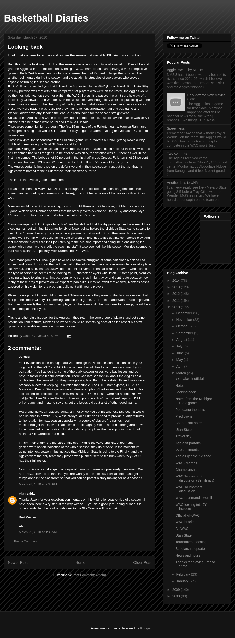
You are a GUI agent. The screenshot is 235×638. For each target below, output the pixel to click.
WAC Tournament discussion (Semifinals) (195, 478)
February (183, 574)
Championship (187, 470)
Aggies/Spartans (188, 443)
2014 (176, 280)
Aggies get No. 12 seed (193, 456)
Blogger (145, 628)
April (180, 366)
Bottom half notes (189, 423)
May (180, 360)
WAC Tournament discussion (189, 489)
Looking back (186, 392)
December (184, 313)
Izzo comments (187, 450)
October (182, 326)
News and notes (188, 555)
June (180, 353)
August (182, 340)
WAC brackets (186, 522)
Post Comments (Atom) (89, 575)
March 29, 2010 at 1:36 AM (38, 532)
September (185, 333)
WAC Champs (186, 463)
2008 (176, 596)
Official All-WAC (188, 515)
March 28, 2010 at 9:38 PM (38, 484)
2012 (176, 294)
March (181, 373)
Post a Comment (26, 541)
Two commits (177, 153)
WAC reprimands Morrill (194, 498)
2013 (176, 287)
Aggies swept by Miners (185, 70)
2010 (176, 307)
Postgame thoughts (190, 409)
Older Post (142, 563)
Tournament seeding (191, 542)
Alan (22, 493)
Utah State (184, 430)
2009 (176, 590)
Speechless (176, 128)
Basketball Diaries (46, 18)
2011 (176, 301)
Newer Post (18, 563)
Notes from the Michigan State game (194, 401)
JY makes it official (190, 379)
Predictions (184, 416)
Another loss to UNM (183, 182)
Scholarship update (190, 549)
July (179, 346)
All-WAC (182, 528)
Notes (180, 386)
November (184, 320)
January (182, 581)
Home (80, 563)
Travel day (183, 436)
